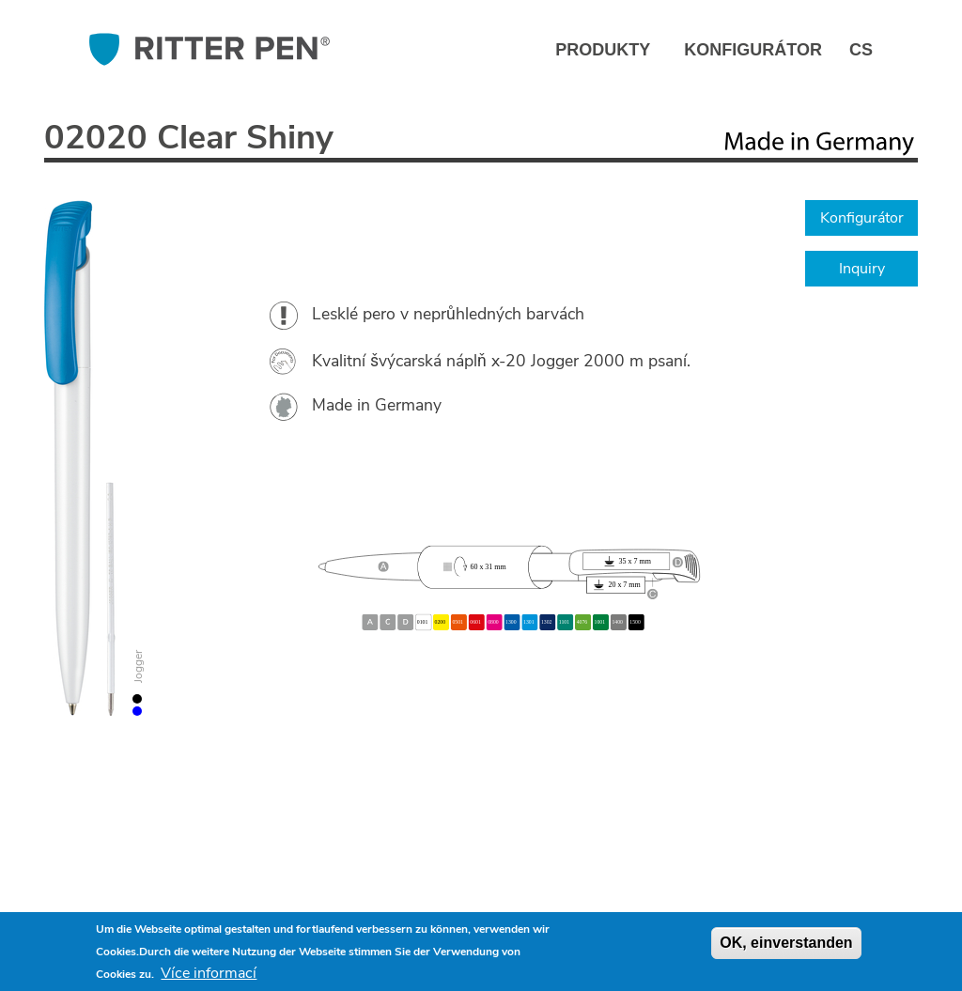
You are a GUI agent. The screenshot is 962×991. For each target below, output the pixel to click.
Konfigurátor (753, 49)
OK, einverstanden (786, 943)
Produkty (602, 49)
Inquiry (862, 268)
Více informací (208, 973)
